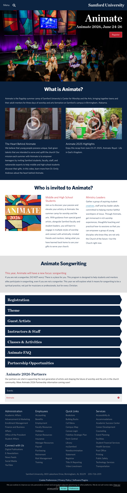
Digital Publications (14, 449)
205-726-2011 (94, 474)
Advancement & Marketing (17, 419)
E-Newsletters (11, 453)
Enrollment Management (16, 423)
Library (69, 442)
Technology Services (105, 462)
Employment (41, 423)
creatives (90, 205)
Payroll (38, 446)
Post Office (101, 450)
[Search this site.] (14, 5)
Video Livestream (74, 466)
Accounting (40, 415)
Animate (10, 397)
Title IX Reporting (74, 462)
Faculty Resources (43, 427)
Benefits (39, 419)
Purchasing (40, 450)
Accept (63, 488)
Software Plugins (80, 480)
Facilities (100, 438)
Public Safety (102, 458)
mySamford (71, 446)
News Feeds (10, 457)
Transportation (103, 466)
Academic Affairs (13, 415)
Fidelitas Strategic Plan (76, 434)
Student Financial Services (108, 442)
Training (39, 462)
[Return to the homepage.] (106, 7)
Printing (99, 454)
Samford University (35, 474)
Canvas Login (72, 431)
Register (116, 34)
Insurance (39, 438)
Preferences (73, 488)
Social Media (11, 461)
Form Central (72, 438)
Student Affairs (12, 438)
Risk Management (43, 458)
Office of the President (15, 434)
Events (10, 390)
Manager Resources (44, 442)
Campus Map (72, 427)
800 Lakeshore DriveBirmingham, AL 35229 (65, 474)
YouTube (9, 465)
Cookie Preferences (48, 480)
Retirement (40, 454)
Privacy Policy (64, 480)
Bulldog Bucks (72, 419)
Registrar (70, 458)
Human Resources (43, 434)
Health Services (103, 446)
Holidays (39, 431)
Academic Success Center (108, 423)
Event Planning (102, 434)
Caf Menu (70, 423)
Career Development (105, 427)
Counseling (101, 431)
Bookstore (70, 415)
